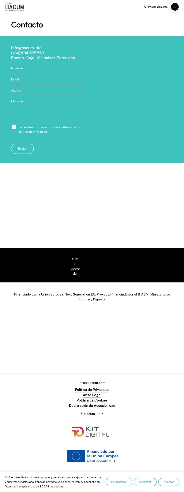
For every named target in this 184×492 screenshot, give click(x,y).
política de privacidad (32, 131)
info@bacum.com (92, 368)
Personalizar (119, 481)
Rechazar (145, 481)
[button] (175, 7)
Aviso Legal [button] (92, 380)
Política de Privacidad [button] (92, 375)
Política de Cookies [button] (92, 386)
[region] (92, 482)
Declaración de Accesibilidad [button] (92, 391)
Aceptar (169, 481)
